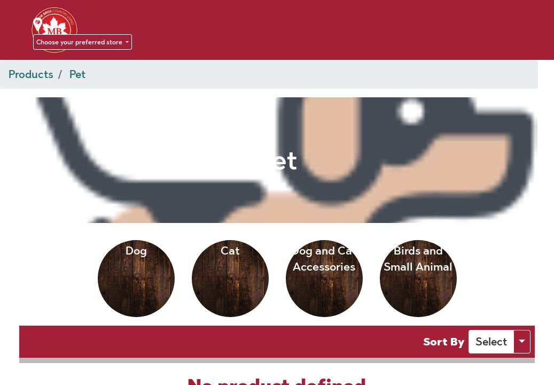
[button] (491, 341)
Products (31, 74)
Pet (77, 74)
